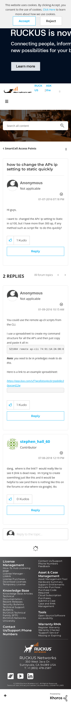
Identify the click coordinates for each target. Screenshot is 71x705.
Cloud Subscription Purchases (49, 596)
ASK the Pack (48, 92)
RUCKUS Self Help (38, 92)
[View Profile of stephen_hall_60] (35, 441)
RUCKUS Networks (38, 658)
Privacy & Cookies (28, 685)
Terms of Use (13, 685)
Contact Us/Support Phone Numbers (50, 562)
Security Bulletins (13, 604)
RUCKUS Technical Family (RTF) (14, 614)
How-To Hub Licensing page (16, 569)
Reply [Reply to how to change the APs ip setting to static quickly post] (35, 251)
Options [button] (65, 148)
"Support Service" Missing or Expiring (49, 634)
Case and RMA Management (47, 605)
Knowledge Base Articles (18, 593)
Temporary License (14, 584)
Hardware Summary (50, 581)
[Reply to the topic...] (40, 534)
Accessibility (45, 618)
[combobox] (35, 125)
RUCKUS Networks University (14, 619)
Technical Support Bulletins (14, 608)
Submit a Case (46, 600)
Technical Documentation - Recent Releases (13, 599)
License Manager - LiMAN (14, 575)
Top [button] (5, 695)
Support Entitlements (51, 584)
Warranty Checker (49, 630)
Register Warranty (49, 627)
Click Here (49, 9)
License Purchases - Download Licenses (15, 580)
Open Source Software (51, 615)
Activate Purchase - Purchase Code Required (50, 590)
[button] (24, 20)
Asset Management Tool (52, 579)
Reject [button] (51, 21)
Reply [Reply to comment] (35, 416)
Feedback (44, 566)
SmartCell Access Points (20, 148)
